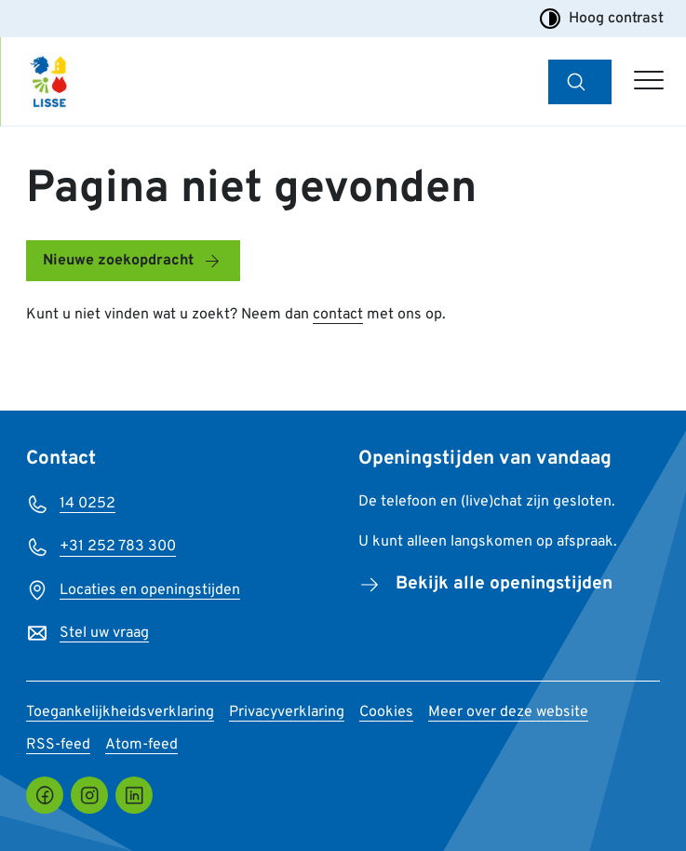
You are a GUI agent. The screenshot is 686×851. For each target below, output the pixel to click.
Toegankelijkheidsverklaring (120, 712)
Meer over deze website (508, 712)
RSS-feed (58, 745)
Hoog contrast (601, 18)
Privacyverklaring (286, 712)
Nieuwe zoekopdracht (118, 260)
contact (338, 314)
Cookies (386, 712)
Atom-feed (141, 745)
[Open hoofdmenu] (649, 82)
